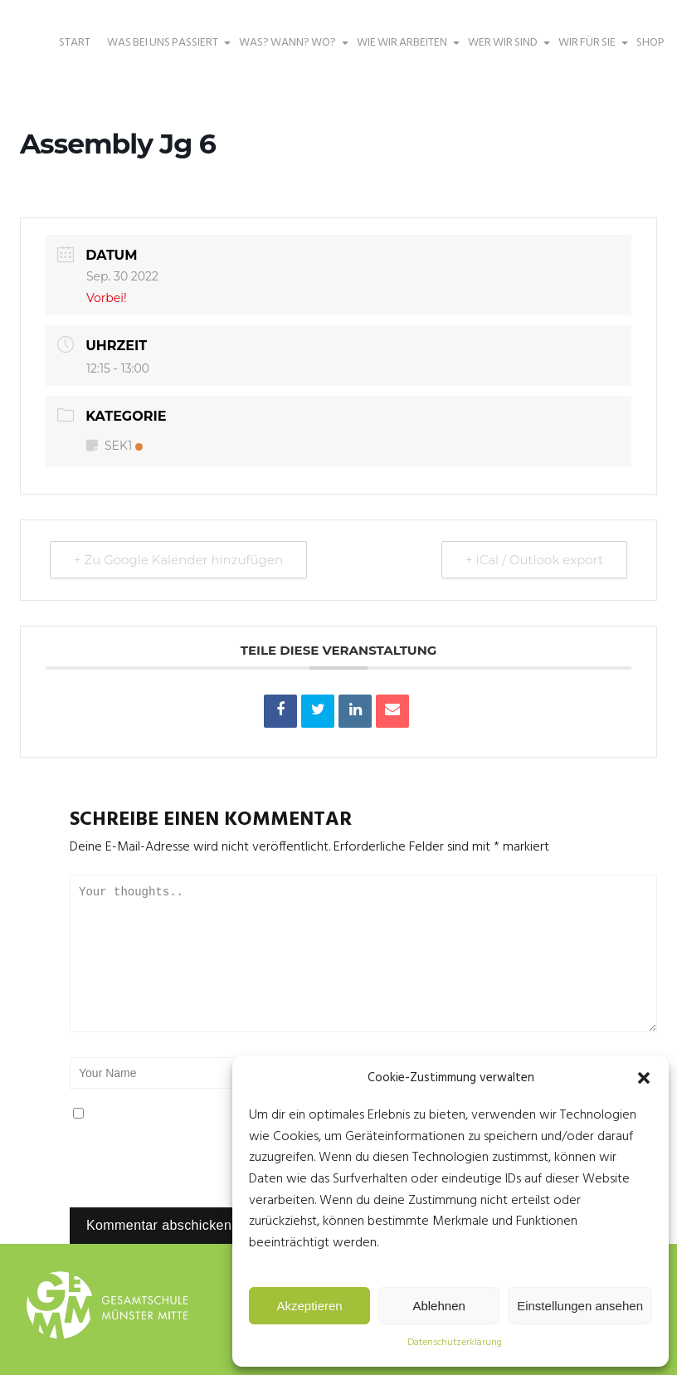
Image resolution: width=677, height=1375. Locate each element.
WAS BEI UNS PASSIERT (164, 50)
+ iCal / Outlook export (534, 560)
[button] (644, 1078)
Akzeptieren (309, 1306)
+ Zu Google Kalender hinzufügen (178, 560)
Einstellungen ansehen (580, 1306)
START (74, 42)
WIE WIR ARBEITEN (404, 50)
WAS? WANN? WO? (289, 50)
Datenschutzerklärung (454, 1342)
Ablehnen (438, 1306)
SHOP (650, 42)
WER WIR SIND (505, 50)
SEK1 (114, 445)
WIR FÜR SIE (589, 50)
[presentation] (183, 1172)
